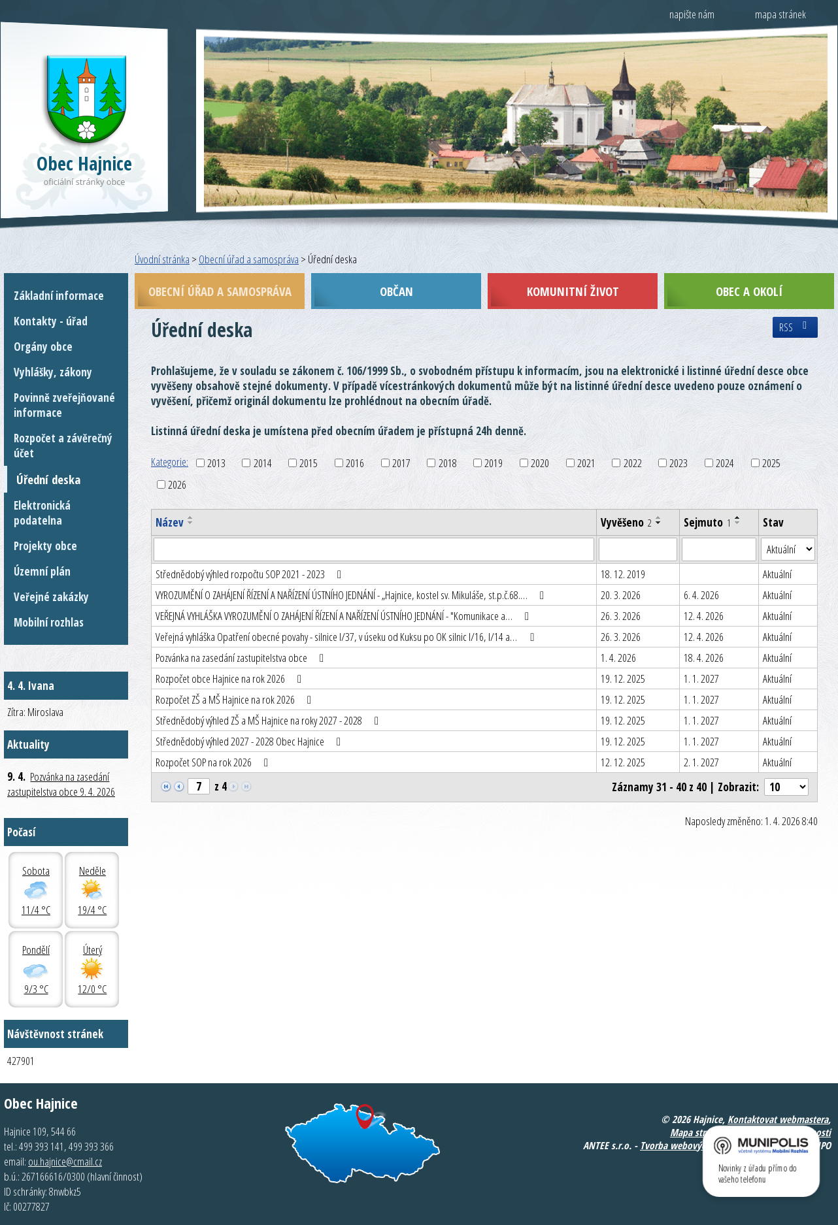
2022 (633, 462)
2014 (263, 462)
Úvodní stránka (162, 259)
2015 (308, 462)
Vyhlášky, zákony (53, 372)
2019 (493, 462)
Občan (396, 291)
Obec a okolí (749, 291)
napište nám (691, 14)
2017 (401, 462)
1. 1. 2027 (701, 678)
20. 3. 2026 (621, 594)
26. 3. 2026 (621, 615)
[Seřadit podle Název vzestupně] (191, 517)
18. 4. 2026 (704, 657)
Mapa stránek (697, 1132)
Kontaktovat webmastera (778, 1119)
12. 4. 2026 (704, 615)
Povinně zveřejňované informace (64, 405)
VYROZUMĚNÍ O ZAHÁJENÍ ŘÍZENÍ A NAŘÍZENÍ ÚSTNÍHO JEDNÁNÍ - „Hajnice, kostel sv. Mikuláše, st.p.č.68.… (352, 594)
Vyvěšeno (626, 522)
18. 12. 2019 (623, 573)
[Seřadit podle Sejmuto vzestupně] (738, 517)
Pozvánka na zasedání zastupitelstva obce (242, 657)
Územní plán (42, 571)
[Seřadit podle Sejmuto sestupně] (738, 522)
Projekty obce (45, 545)
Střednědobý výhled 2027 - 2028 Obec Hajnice (251, 741)
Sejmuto (707, 522)
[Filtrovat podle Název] (374, 549)
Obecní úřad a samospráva (249, 259)
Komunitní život (573, 291)
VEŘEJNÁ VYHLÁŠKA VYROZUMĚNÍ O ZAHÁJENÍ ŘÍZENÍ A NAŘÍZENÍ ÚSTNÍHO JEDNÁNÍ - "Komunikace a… (345, 615)
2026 (177, 484)
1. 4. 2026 (618, 657)
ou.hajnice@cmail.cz (65, 1161)
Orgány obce (43, 346)
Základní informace (59, 295)
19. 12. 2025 (623, 678)
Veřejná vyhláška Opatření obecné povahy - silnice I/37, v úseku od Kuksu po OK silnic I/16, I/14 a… (347, 636)
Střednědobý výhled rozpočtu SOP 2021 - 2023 (251, 573)
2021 (586, 462)
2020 (540, 462)
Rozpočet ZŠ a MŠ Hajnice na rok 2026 (236, 699)
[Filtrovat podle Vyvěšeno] (638, 549)
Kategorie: (169, 461)
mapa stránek (780, 14)
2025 (771, 462)
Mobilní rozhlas (49, 622)
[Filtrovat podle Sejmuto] (719, 549)
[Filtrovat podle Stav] (788, 549)
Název (170, 522)
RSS (795, 327)
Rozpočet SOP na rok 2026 (214, 762)
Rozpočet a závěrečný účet (63, 446)
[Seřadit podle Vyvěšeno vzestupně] (659, 517)
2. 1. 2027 (701, 762)
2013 (216, 462)
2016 (355, 462)
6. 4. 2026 (701, 594)
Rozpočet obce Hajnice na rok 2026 (231, 678)
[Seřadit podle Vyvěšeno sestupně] (659, 522)
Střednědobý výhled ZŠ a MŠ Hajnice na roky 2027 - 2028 (270, 720)
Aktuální (777, 573)
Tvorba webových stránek (691, 1145)
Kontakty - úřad (51, 321)
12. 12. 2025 (623, 762)
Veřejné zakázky (51, 596)
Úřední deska (48, 479)
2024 (725, 462)
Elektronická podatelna (42, 513)
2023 (678, 462)
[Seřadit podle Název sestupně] (191, 522)
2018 (448, 462)
